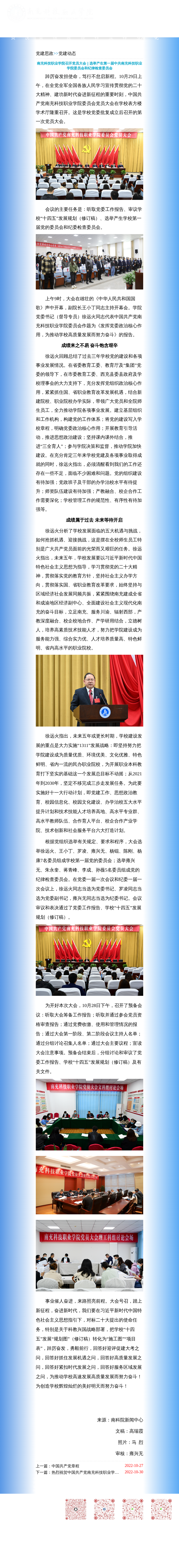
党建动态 (67, 53)
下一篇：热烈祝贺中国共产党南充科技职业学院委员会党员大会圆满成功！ (101, 1472)
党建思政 (44, 53)
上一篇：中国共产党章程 (57, 1466)
